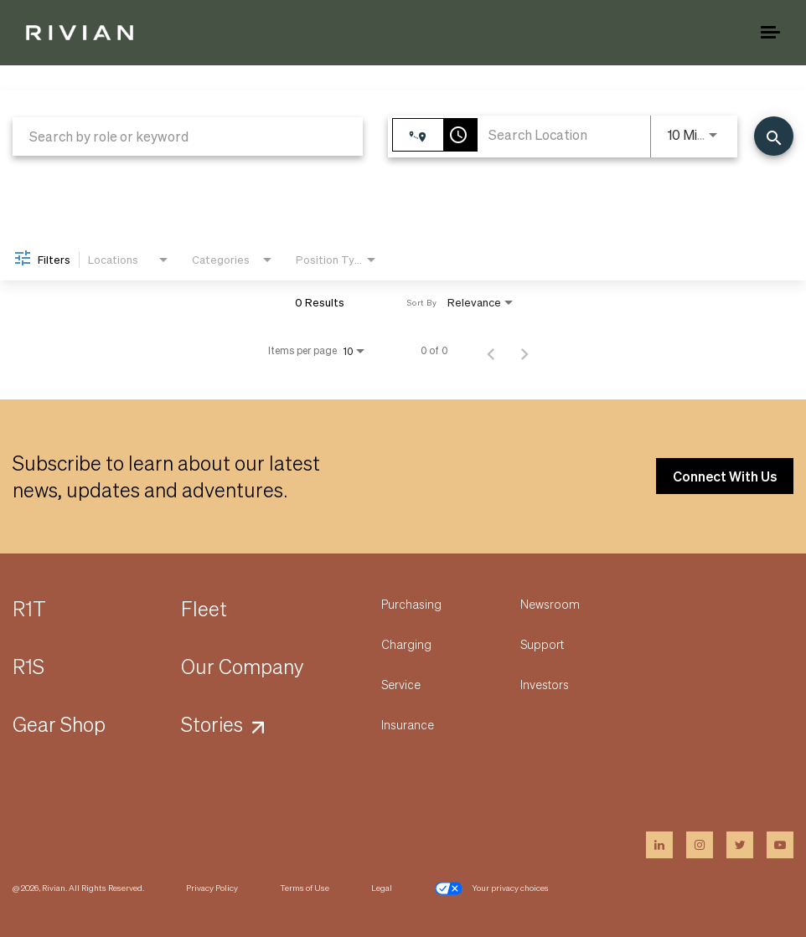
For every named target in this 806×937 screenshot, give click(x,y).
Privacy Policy (212, 888)
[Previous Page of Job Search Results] (491, 351)
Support (542, 643)
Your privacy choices (491, 888)
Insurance (407, 724)
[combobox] (187, 136)
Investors (544, 684)
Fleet (204, 608)
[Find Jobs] (773, 136)
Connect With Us (725, 476)
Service (401, 684)
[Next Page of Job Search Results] (524, 351)
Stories (212, 724)
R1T (29, 608)
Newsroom (550, 603)
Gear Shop (59, 724)
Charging (406, 643)
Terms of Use (304, 888)
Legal (381, 888)
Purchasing (411, 603)
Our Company (242, 666)
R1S (28, 666)
